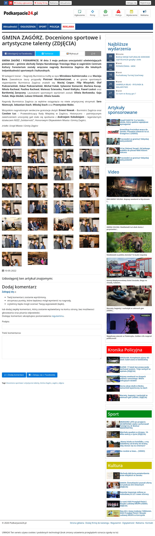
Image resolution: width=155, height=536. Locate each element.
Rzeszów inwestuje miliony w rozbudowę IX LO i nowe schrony (134, 493)
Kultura (115, 465)
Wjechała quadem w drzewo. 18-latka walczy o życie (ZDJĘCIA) (134, 433)
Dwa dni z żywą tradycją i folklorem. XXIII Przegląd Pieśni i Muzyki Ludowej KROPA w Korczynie (136, 513)
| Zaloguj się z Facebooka (42, 375)
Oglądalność (128, 522)
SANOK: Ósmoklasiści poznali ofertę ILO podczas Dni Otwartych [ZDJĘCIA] (136, 484)
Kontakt (149, 522)
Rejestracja (145, 2)
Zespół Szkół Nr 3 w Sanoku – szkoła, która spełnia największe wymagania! (134, 122)
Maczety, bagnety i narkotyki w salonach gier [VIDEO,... (125, 309)
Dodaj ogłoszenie (23, 3)
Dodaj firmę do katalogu (97, 522)
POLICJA (54, 26)
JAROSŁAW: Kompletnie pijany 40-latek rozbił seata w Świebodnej (134, 358)
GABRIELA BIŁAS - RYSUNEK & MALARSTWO (129, 84)
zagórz (55, 383)
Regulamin (115, 522)
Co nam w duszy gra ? (129, 92)
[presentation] (22, 365)
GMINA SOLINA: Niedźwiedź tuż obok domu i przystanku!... (125, 228)
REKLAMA (68, 26)
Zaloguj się (132, 2)
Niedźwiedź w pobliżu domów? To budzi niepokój (127, 255)
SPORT (43, 26)
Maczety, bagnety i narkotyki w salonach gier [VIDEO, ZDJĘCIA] (134, 396)
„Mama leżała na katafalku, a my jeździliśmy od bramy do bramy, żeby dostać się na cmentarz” (134, 443)
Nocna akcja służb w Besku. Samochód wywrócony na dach (133, 387)
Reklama (54, 3)
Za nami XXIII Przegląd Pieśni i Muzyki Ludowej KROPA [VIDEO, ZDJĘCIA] (134, 503)
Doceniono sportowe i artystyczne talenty (22, 383)
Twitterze (47, 53)
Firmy (92, 13)
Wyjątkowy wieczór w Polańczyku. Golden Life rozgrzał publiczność (129, 337)
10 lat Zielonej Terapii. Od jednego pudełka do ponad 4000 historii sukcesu (135, 150)
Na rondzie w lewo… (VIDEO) (132, 451)
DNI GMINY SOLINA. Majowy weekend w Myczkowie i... (128, 200)
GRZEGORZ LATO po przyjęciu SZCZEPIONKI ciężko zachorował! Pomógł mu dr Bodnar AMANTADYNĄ (134, 425)
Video (113, 172)
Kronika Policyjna (125, 350)
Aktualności (65, 3)
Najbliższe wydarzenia (119, 46)
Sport (105, 13)
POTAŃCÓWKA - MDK (129, 64)
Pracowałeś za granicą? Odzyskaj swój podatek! (134, 140)
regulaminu (58, 315)
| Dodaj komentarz (14, 375)
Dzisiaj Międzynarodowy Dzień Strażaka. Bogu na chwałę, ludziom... (127, 281)
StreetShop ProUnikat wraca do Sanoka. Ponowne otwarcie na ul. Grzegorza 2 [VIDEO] (134, 131)
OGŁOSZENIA (28, 26)
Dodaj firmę (40, 3)
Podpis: (6, 321)
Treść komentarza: (11, 332)
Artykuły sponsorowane (122, 110)
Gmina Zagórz (45, 383)
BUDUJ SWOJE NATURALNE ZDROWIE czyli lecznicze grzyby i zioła (129, 57)
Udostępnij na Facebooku (18, 53)
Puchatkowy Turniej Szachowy (129, 74)
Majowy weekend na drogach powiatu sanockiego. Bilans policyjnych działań (133, 378)
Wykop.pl (72, 53)
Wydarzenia (131, 13)
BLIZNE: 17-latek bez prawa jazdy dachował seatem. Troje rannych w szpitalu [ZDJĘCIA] (135, 369)
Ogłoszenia (79, 13)
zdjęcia (61, 383)
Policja (118, 13)
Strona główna (77, 522)
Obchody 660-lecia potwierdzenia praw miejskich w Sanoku (134, 474)
